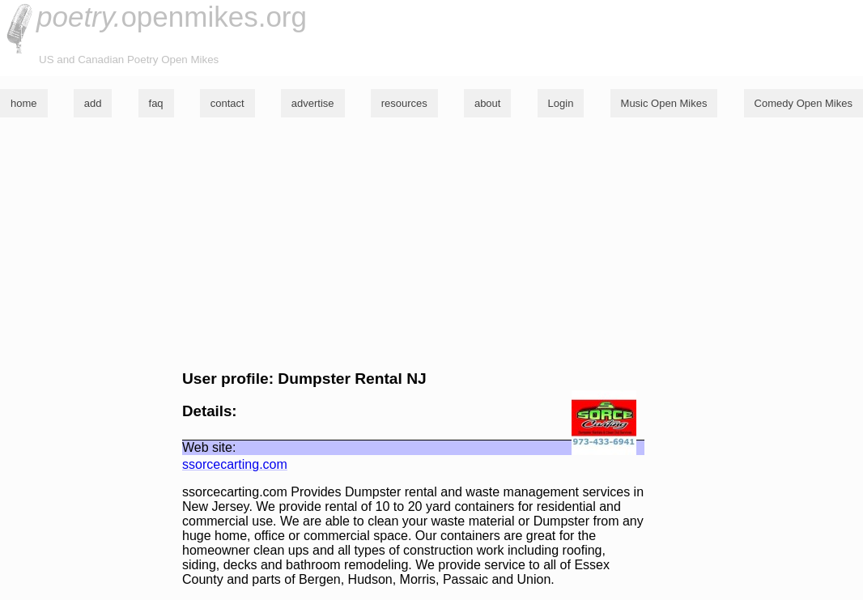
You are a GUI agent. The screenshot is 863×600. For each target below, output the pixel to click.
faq (156, 103)
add (93, 103)
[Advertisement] (431, 243)
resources (404, 103)
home (24, 103)
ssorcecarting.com (234, 464)
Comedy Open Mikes (803, 103)
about (487, 103)
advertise (312, 103)
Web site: (209, 447)
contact (227, 103)
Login (561, 103)
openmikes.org (171, 16)
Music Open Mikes (664, 103)
